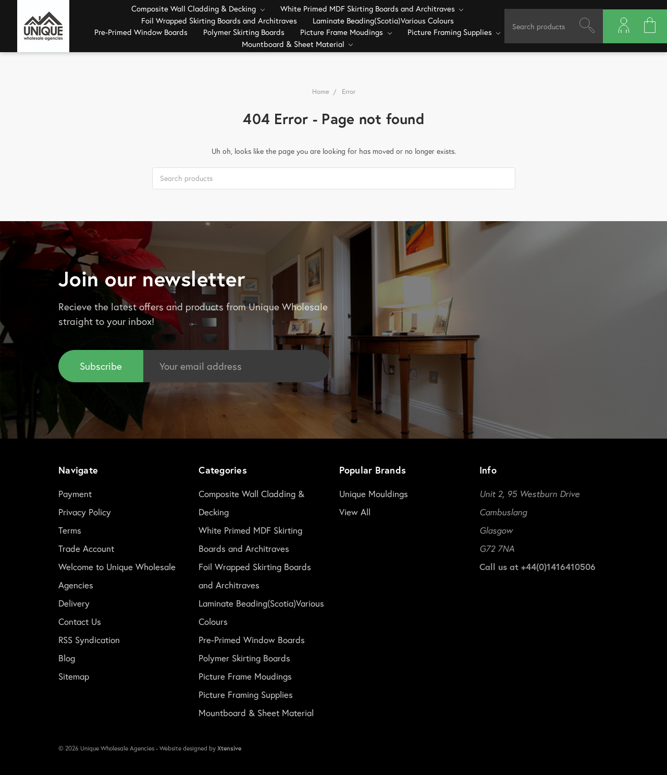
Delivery (74, 603)
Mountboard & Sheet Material (297, 44)
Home (320, 91)
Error (348, 91)
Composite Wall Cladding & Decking (198, 8)
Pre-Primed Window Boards (141, 32)
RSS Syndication (89, 640)
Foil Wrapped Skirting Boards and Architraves (219, 20)
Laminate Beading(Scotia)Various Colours (383, 20)
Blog (66, 658)
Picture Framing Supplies (454, 32)
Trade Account (86, 548)
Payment (75, 494)
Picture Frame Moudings (346, 32)
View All (354, 512)
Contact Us (79, 621)
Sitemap (73, 676)
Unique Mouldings (373, 494)
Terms (69, 530)
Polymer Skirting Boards (244, 32)
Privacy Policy (84, 512)
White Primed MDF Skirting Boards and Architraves (372, 8)
